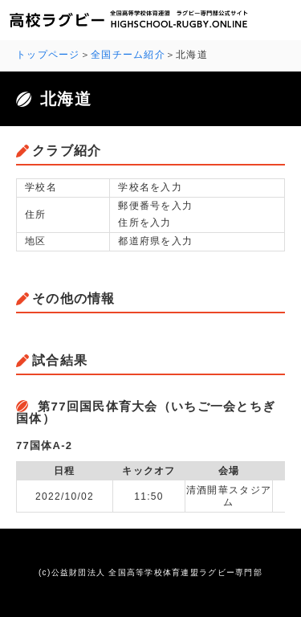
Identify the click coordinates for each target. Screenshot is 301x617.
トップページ (48, 54)
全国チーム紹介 (128, 54)
